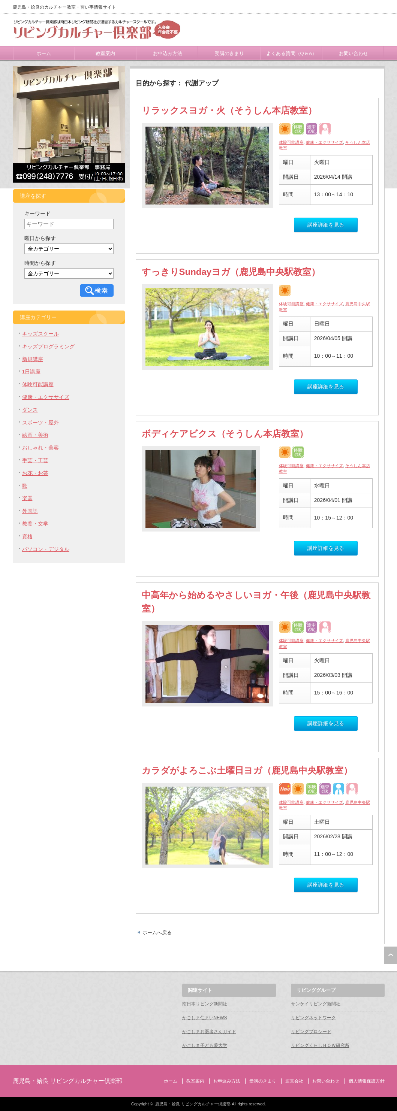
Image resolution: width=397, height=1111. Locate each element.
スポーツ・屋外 (40, 423)
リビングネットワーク (313, 1017)
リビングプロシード (311, 1031)
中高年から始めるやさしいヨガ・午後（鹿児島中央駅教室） (256, 602)
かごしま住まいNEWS (204, 1017)
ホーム (43, 53)
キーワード (37, 214)
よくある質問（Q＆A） (291, 53)
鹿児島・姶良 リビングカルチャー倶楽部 (67, 1081)
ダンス (30, 410)
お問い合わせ (353, 53)
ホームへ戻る (157, 932)
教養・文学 (35, 524)
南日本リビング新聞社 (204, 1003)
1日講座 (31, 372)
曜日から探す (40, 238)
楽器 (27, 498)
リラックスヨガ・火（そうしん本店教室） (229, 110)
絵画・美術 (35, 435)
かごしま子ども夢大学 (204, 1045)
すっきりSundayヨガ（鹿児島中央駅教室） (231, 272)
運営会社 (294, 1081)
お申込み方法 (167, 53)
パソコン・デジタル (45, 549)
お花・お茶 (35, 473)
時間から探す (40, 263)
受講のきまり (229, 53)
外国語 (30, 511)
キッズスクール (40, 334)
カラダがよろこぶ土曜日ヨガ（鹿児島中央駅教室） (247, 770)
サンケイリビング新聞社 (315, 1003)
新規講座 (32, 359)
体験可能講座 (291, 142)
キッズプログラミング (48, 346)
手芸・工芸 (35, 460)
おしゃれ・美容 (40, 448)
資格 (27, 536)
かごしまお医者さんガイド (209, 1031)
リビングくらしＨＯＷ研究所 (320, 1045)
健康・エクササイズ (324, 142)
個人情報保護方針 (367, 1081)
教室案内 (105, 53)
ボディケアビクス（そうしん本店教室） (225, 434)
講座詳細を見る (325, 225)
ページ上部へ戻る (390, 955)
